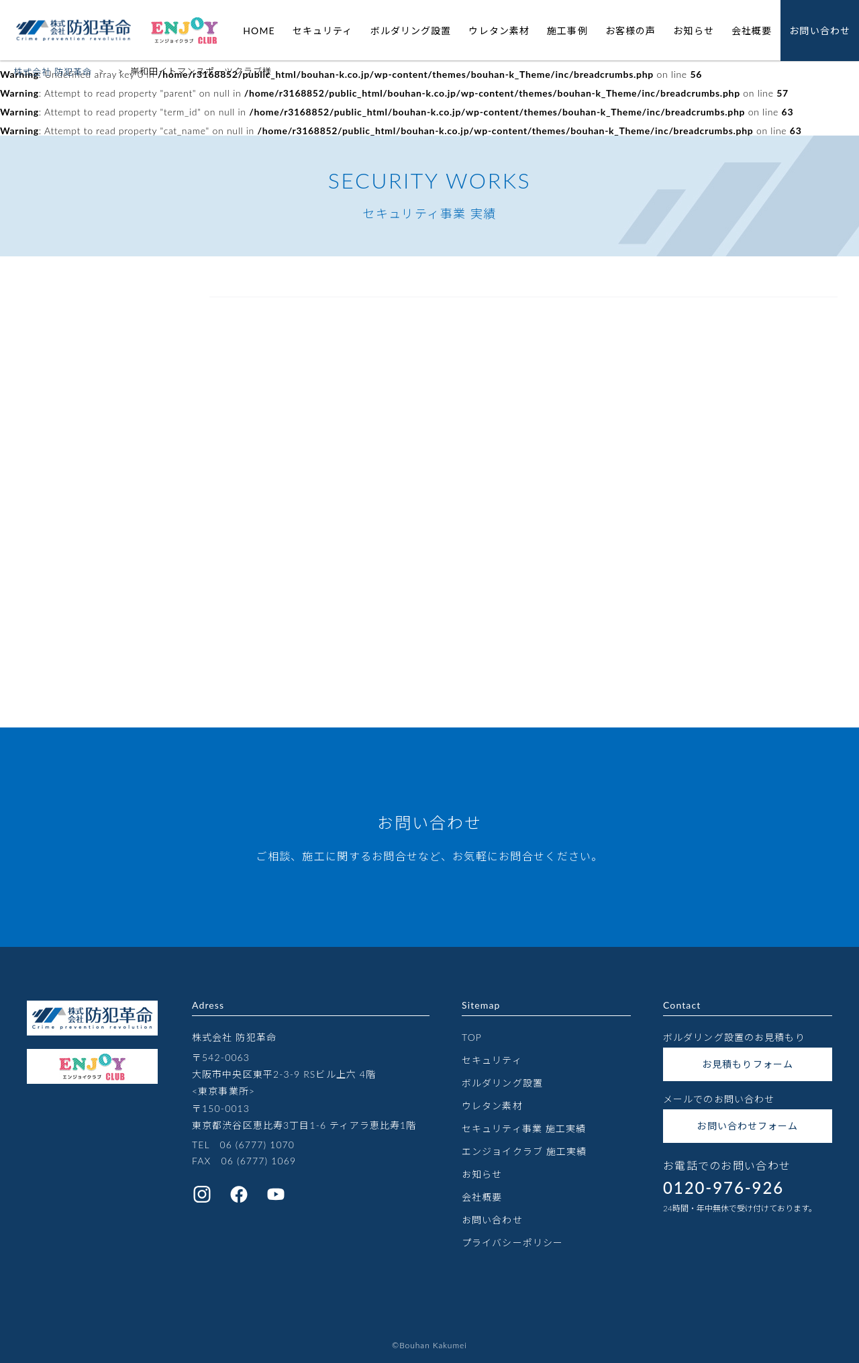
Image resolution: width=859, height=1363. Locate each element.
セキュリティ (323, 30)
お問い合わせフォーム (747, 1125)
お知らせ (693, 30)
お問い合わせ (819, 30)
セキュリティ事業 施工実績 (524, 1128)
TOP (472, 1037)
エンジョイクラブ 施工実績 (524, 1151)
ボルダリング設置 (411, 30)
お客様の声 (630, 30)
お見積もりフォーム (747, 1064)
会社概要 (751, 30)
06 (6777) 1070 (257, 1144)
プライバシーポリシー (512, 1242)
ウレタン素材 (498, 30)
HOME (258, 30)
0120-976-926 (723, 1187)
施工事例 (567, 30)
